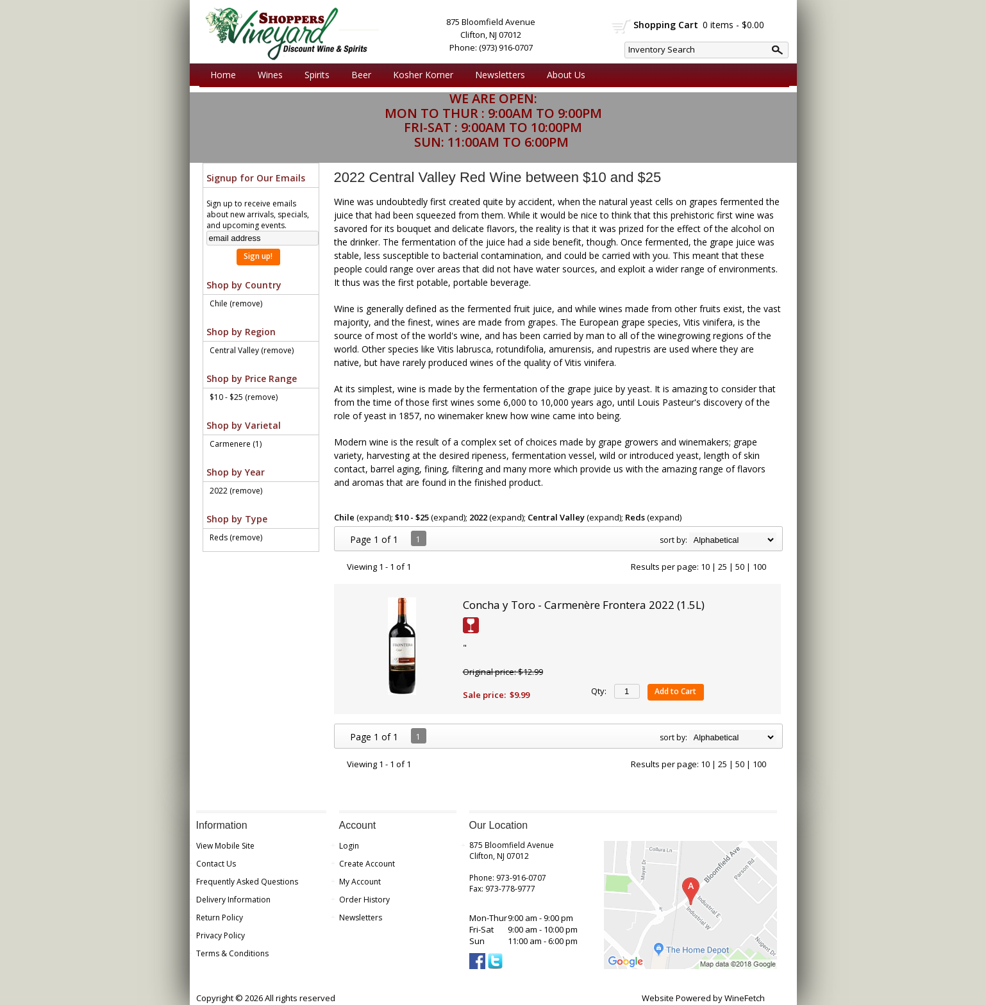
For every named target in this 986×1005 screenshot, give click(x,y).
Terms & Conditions (232, 953)
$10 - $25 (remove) (244, 397)
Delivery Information (233, 899)
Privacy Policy (220, 935)
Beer (358, 75)
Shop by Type (236, 519)
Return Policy (219, 917)
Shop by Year (235, 472)
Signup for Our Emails (255, 178)
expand (374, 517)
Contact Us (216, 863)
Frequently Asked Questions (247, 881)
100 (759, 566)
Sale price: (484, 695)
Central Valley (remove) (252, 350)
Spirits (314, 75)
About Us (563, 75)
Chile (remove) (236, 303)
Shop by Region (241, 332)
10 (705, 566)
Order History (364, 899)
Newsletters (500, 75)
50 (739, 566)
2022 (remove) (236, 490)
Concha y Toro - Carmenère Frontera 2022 (584, 604)
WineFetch (744, 998)
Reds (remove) (236, 537)
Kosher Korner (420, 75)
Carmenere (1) (236, 443)
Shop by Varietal (243, 425)
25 (722, 566)
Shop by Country (243, 285)
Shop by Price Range (251, 378)
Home (223, 75)
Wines (267, 75)
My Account (360, 881)
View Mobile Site (225, 845)
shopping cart (621, 26)
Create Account (367, 863)
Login (349, 845)
